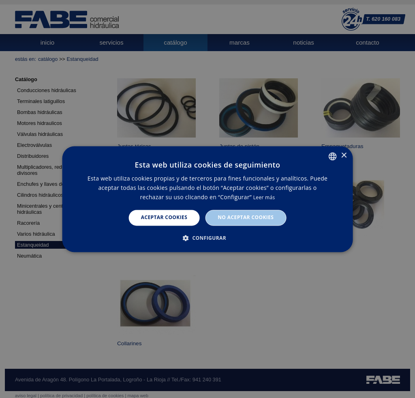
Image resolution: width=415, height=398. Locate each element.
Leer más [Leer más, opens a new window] (264, 197)
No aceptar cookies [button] (246, 217)
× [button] (343, 156)
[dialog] (207, 199)
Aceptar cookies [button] (164, 217)
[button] (207, 238)
